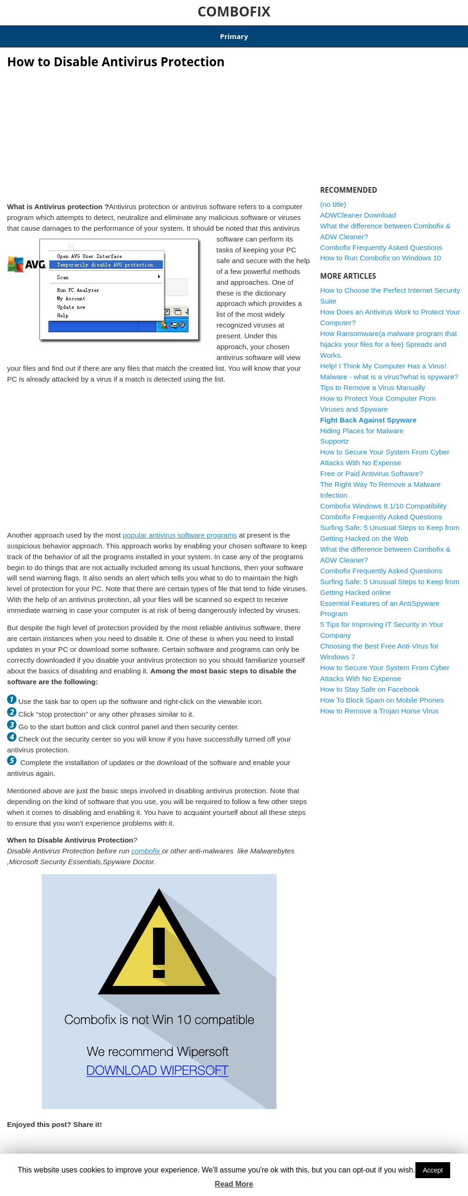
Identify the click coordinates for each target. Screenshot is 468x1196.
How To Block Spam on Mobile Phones (382, 694)
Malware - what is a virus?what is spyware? (389, 371)
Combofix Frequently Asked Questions (381, 241)
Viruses (108, 1151)
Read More (234, 1184)
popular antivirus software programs (180, 529)
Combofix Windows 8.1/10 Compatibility (175, 33)
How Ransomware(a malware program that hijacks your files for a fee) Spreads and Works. (388, 338)
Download (89, 33)
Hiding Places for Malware (362, 425)
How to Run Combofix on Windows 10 (380, 252)
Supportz (334, 435)
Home (16, 33)
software (84, 1151)
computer (58, 1151)
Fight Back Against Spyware (368, 414)
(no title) (333, 198)
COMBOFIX (234, 11)
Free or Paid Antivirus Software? (371, 468)
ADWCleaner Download (280, 33)
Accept (433, 1170)
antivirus (33, 1151)
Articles (49, 33)
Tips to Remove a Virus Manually (372, 381)
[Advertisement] (159, 127)
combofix (146, 845)
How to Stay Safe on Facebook (369, 684)
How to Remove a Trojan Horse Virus (379, 705)
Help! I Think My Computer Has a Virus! (383, 360)
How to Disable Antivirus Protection (116, 55)
